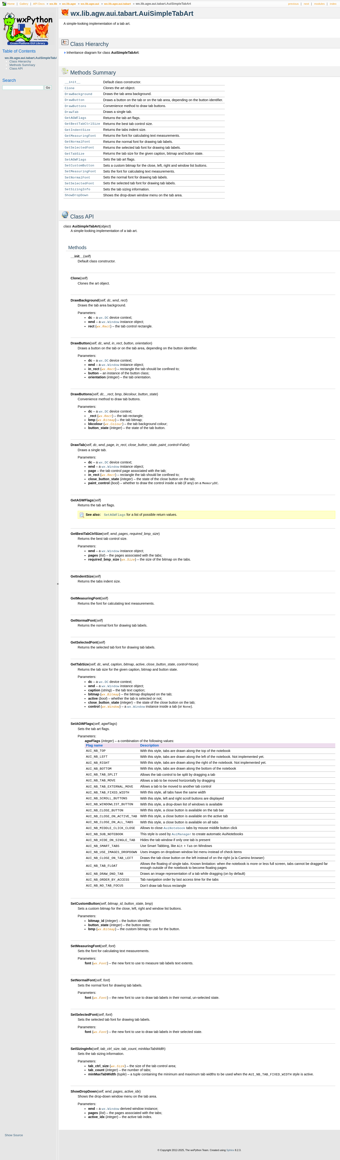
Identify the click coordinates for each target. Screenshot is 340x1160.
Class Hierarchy (20, 61)
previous (293, 3)
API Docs (39, 3)
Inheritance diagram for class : (101, 52)
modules (319, 3)
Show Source (14, 1135)
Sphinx (230, 1156)
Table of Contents (19, 51)
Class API (16, 68)
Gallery (24, 3)
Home (11, 3)
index (333, 3)
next (306, 3)
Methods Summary (22, 65)
